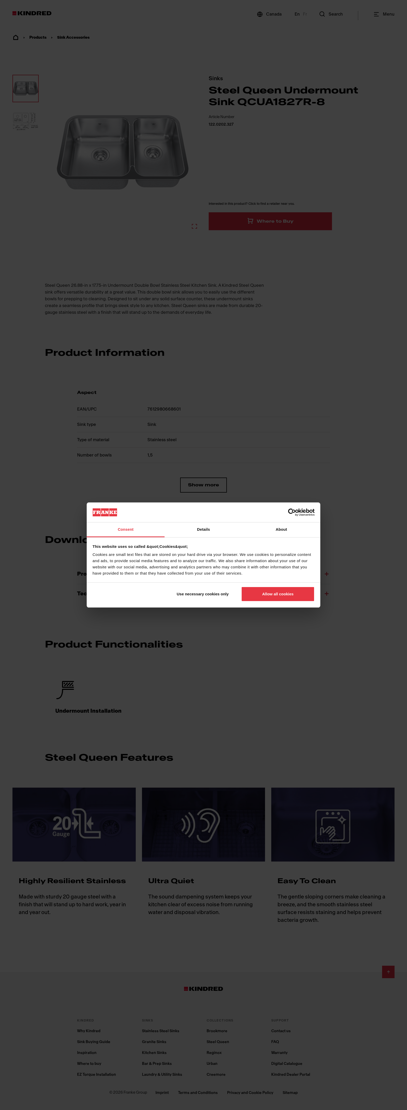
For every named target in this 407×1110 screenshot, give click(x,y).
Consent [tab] (126, 529)
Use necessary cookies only (203, 594)
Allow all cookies (278, 594)
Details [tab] (203, 529)
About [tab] (281, 529)
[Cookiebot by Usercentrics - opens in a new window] (292, 512)
